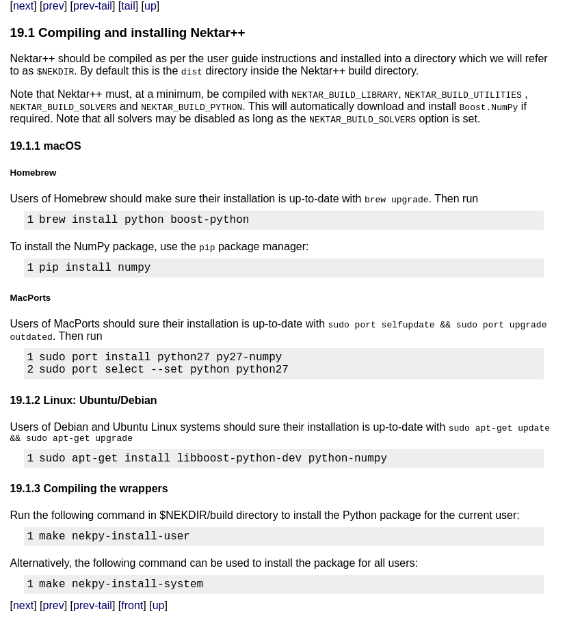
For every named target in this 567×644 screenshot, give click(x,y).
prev (53, 6)
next (23, 6)
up (150, 6)
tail (128, 6)
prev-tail (92, 6)
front (132, 626)
